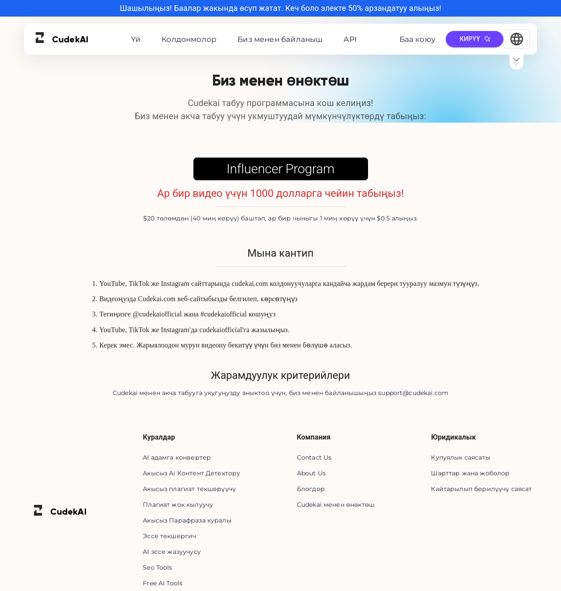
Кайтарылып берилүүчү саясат (481, 489)
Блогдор (311, 489)
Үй (136, 39)
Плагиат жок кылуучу (178, 505)
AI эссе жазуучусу (172, 552)
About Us (311, 473)
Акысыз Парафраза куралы (187, 520)
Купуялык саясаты (460, 457)
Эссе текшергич (169, 536)
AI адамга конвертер (177, 457)
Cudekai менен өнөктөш (336, 505)
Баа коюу (417, 39)
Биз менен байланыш (280, 39)
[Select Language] (516, 39)
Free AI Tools (162, 583)
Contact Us (314, 457)
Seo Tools (157, 567)
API (350, 39)
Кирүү (474, 39)
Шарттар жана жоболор (470, 473)
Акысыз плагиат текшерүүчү (189, 489)
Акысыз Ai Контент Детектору (191, 473)
